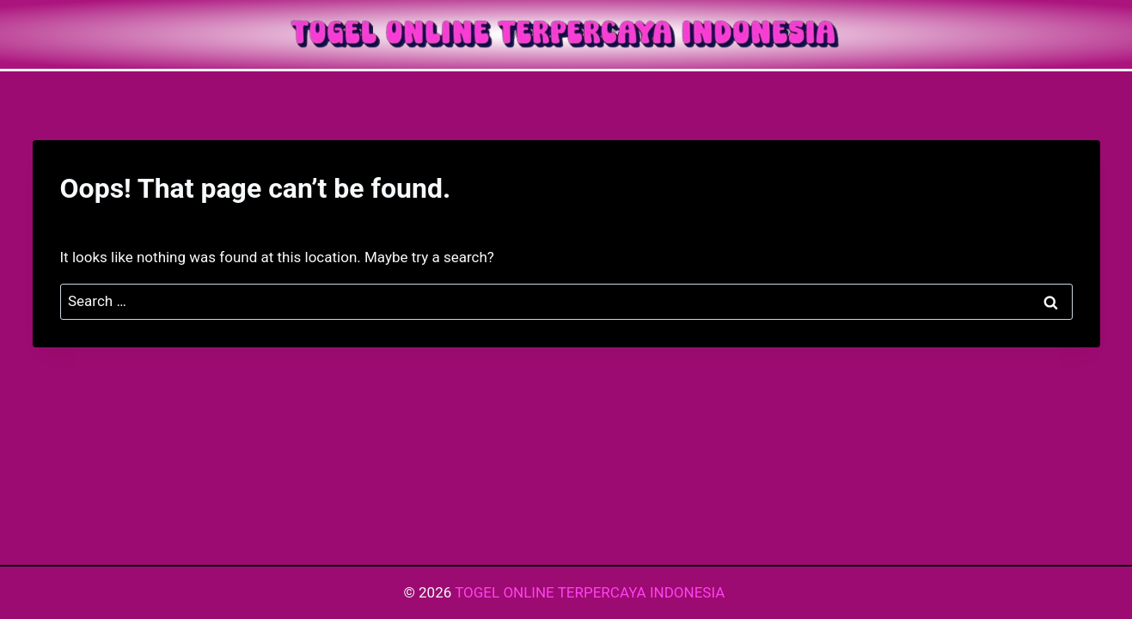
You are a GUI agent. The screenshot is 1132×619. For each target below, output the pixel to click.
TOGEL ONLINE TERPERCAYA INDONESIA (591, 592)
